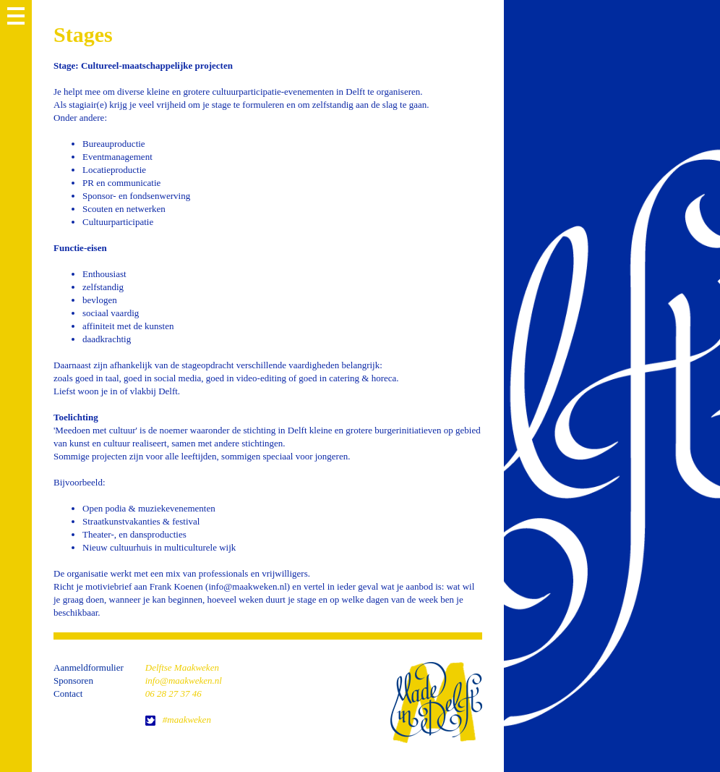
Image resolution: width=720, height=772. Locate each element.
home (436, 702)
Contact (67, 693)
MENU (16, 16)
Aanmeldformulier (88, 667)
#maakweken (187, 719)
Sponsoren (73, 680)
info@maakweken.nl (183, 680)
